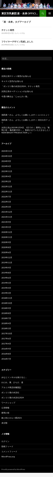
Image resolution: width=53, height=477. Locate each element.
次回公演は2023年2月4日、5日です (17, 127)
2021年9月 (6, 222)
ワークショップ (8, 402)
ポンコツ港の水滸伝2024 (12, 397)
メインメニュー (49, 13)
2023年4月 (6, 176)
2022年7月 (6, 196)
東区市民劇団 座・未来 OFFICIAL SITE (20, 13)
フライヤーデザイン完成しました (17, 41)
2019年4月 (6, 288)
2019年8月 (6, 272)
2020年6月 (6, 252)
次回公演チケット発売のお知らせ (16, 76)
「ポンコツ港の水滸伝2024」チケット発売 (20, 86)
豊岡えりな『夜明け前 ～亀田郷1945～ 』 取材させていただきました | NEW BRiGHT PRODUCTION (25, 130)
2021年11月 (6, 217)
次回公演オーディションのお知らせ (17, 91)
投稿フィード (7, 446)
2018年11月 (6, 298)
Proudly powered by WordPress (13, 469)
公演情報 (5, 407)
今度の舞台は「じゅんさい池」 (15, 96)
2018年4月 (6, 323)
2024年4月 (6, 166)
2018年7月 (6, 318)
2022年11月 (6, 191)
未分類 (4, 423)
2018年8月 (6, 313)
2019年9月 (6, 267)
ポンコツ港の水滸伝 (10, 392)
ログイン (5, 441)
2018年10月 (6, 303)
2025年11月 (6, 151)
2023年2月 (6, 181)
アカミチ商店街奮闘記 (11, 387)
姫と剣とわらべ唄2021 (11, 418)
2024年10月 (6, 156)
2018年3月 (6, 328)
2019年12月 (6, 257)
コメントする (20, 33)
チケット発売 (7, 30)
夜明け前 (5, 413)
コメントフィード (9, 451)
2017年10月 (6, 333)
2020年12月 (6, 232)
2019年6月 (6, 278)
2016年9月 (6, 348)
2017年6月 (6, 338)
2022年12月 (6, 186)
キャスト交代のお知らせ (12, 81)
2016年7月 (6, 359)
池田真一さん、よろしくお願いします (18, 115)
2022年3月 (6, 207)
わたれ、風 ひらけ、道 (12, 382)
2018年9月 (6, 308)
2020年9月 (6, 242)
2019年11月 (6, 262)
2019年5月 (6, 283)
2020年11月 (6, 237)
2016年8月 (6, 354)
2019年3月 (6, 293)
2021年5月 (6, 227)
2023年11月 (6, 171)
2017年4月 (6, 343)
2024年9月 (6, 161)
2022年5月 (6, 201)
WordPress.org (8, 456)
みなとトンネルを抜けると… (14, 377)
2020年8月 (6, 247)
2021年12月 (6, 212)
